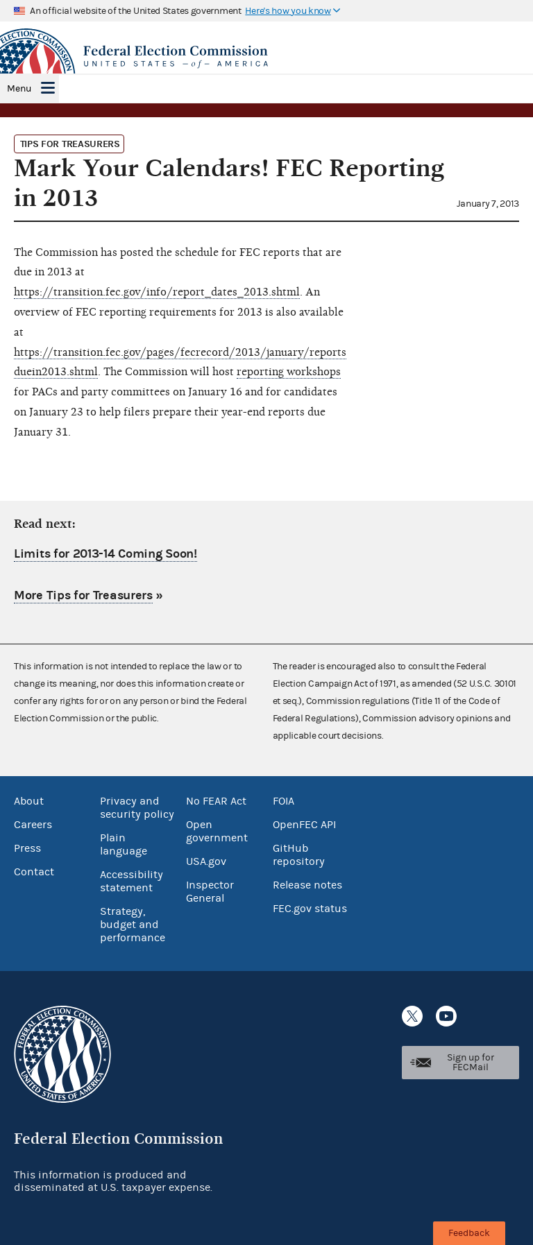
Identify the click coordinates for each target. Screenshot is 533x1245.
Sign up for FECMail (470, 1062)
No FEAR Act (216, 801)
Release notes (307, 885)
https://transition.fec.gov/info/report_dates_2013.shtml (157, 292)
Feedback (469, 1233)
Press (27, 848)
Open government (217, 831)
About (29, 801)
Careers (33, 824)
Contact (34, 872)
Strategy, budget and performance (132, 924)
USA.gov (206, 861)
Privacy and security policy (137, 808)
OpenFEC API (304, 824)
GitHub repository (299, 855)
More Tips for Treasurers (83, 595)
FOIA (283, 801)
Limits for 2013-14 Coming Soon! (105, 554)
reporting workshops (289, 372)
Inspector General (210, 891)
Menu (19, 88)
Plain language (123, 844)
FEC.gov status (310, 908)
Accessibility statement (131, 881)
